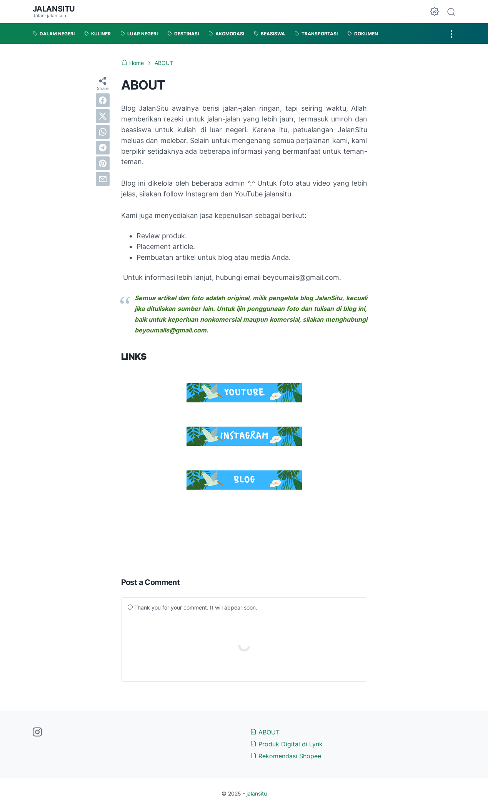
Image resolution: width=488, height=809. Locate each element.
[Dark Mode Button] (434, 11)
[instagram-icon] (37, 733)
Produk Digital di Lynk (286, 744)
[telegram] (103, 147)
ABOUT (265, 732)
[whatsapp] (103, 132)
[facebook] (103, 100)
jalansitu (54, 8)
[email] (103, 179)
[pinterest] (103, 163)
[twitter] (103, 116)
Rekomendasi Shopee (285, 756)
